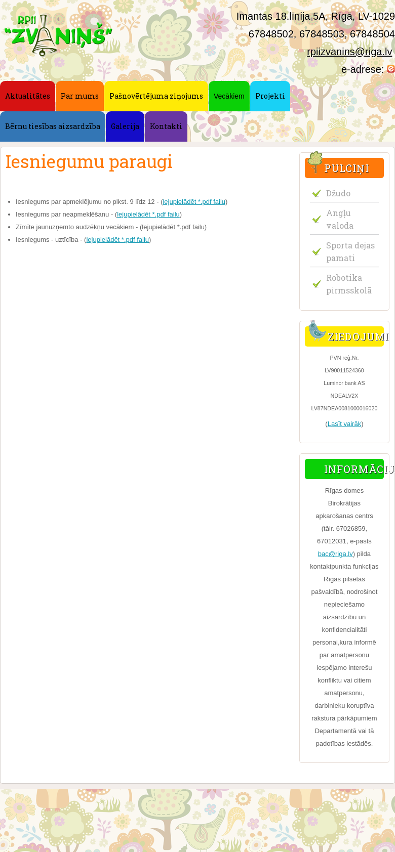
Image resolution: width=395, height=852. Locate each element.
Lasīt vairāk (344, 424)
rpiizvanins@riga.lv (349, 51)
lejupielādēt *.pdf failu (194, 201)
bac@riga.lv (335, 554)
